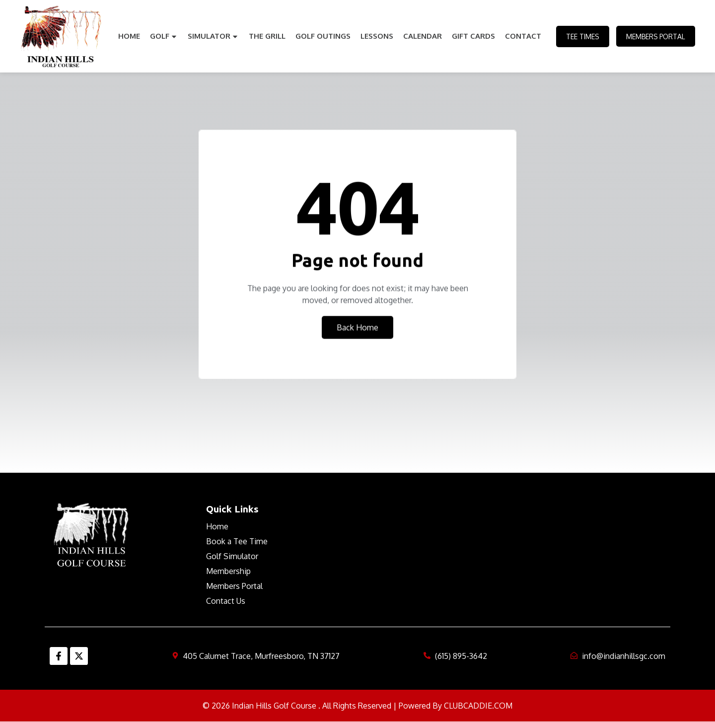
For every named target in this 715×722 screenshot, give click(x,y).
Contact (522, 36)
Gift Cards (472, 36)
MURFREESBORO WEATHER (507, 540)
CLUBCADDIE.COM (478, 706)
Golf (163, 36)
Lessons (375, 36)
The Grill (266, 36)
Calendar (421, 36)
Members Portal (654, 36)
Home (128, 36)
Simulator (212, 36)
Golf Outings (322, 36)
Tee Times (580, 36)
